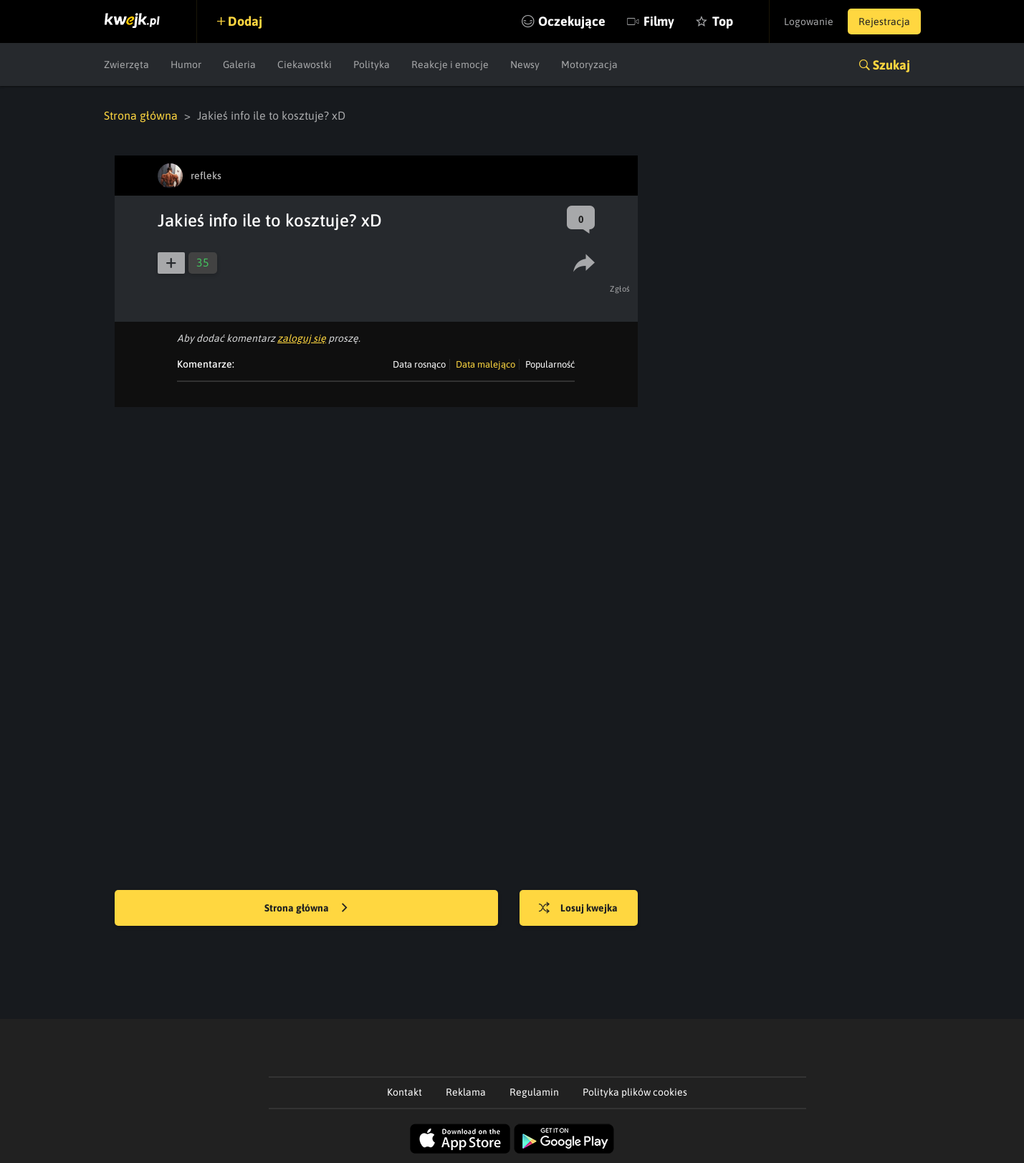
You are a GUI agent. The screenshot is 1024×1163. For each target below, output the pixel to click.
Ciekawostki (304, 64)
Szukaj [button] (891, 64)
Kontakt (404, 1092)
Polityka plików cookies (635, 1092)
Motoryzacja (589, 64)
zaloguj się (301, 338)
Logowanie (808, 21)
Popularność (550, 364)
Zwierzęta (126, 64)
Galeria (239, 64)
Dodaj (245, 21)
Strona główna (141, 115)
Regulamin (534, 1092)
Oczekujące (572, 21)
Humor (186, 64)
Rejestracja (884, 21)
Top (722, 21)
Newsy (525, 64)
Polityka (371, 64)
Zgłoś (620, 288)
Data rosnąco (419, 364)
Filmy (658, 21)
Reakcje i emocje (450, 64)
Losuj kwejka (578, 908)
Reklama (466, 1092)
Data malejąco (485, 364)
